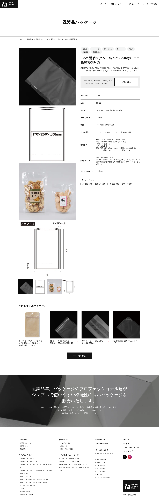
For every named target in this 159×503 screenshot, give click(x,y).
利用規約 (126, 443)
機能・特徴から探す (66, 449)
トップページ (22, 39)
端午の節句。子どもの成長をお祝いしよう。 (74, 464)
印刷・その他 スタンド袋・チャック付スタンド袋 (36, 470)
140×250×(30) (114, 184)
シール (22, 488)
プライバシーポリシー (131, 447)
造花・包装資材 (25, 491)
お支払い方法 (101, 462)
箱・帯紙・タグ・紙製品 (27, 485)
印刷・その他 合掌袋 (27, 458)
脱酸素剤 (85, 52)
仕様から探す (64, 440)
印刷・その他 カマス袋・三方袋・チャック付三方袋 (36, 466)
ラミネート (120, 49)
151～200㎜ (108, 49)
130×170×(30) (100, 184)
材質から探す (64, 446)
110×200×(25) (87, 184)
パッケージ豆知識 (150, 4)
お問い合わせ (126, 82)
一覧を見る (81, 356)
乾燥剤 (131, 49)
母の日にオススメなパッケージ (70, 461)
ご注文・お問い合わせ (104, 477)
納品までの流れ (102, 459)
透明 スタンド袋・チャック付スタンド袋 (33, 482)
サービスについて (132, 4)
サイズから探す (65, 443)
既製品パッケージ (41, 39)
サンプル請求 (101, 468)
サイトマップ (127, 451)
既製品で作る (31, 39)
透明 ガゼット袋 (25, 476)
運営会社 (99, 474)
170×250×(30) (127, 184)
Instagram (130, 457)
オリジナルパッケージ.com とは (106, 455)
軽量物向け (96, 52)
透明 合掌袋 (24, 473)
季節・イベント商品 (26, 494)
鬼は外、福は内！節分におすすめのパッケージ (74, 469)
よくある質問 (101, 465)
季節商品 (23, 449)
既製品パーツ (24, 446)
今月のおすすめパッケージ (69, 455)
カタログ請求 (101, 471)
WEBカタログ (116, 4)
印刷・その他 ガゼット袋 (28, 461)
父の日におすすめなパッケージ (70, 458)
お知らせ (126, 440)
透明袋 (85, 49)
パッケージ (102, 4)
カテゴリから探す (25, 455)
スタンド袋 (95, 49)
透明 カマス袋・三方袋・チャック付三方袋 (34, 479)
